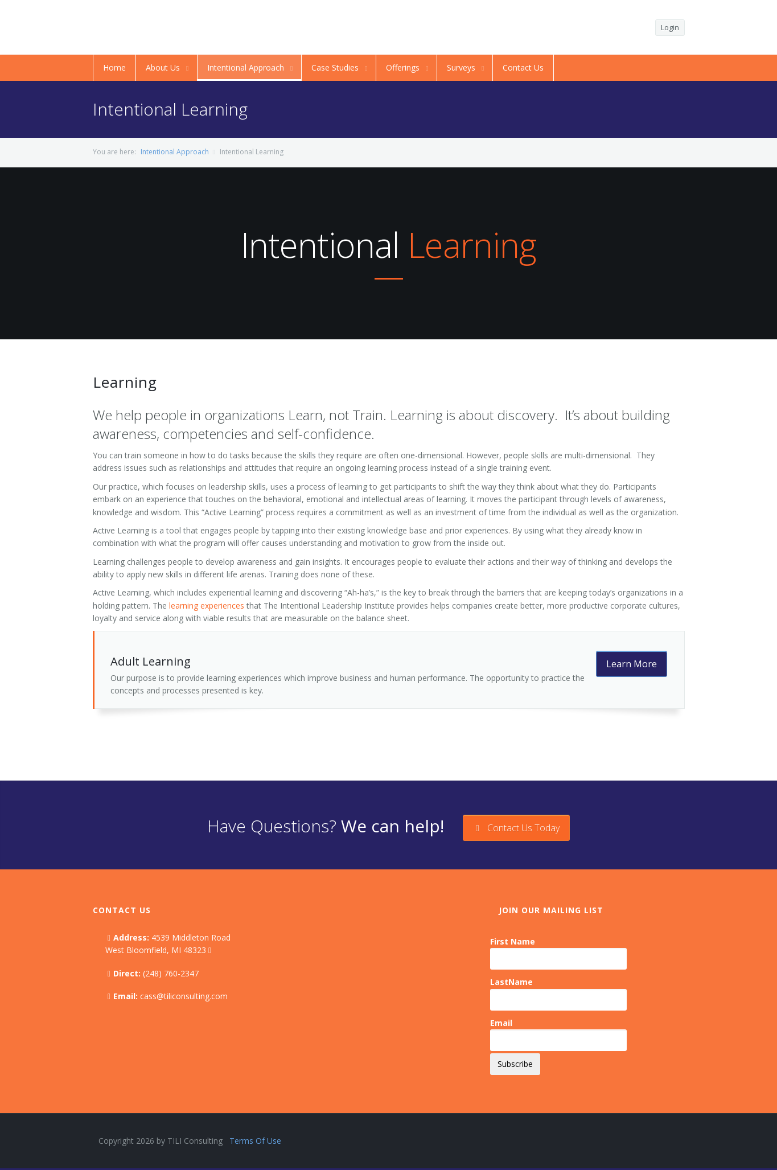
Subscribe (515, 1063)
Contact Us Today (516, 828)
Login (670, 27)
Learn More (631, 664)
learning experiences (206, 605)
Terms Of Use (255, 1140)
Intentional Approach (175, 152)
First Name (512, 941)
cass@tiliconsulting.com (184, 996)
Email (501, 1022)
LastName (511, 981)
